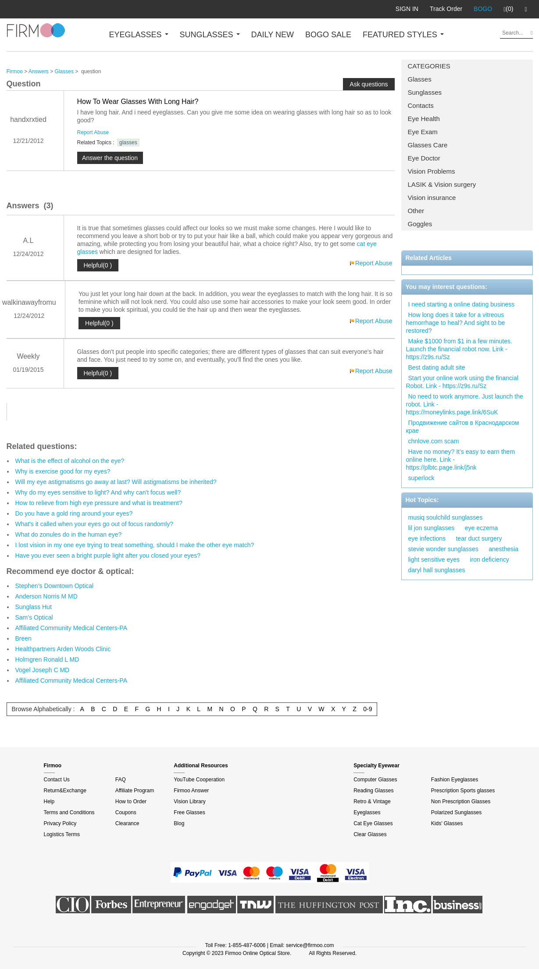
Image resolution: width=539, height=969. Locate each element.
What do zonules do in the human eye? (68, 534)
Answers (39, 71)
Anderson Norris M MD (46, 596)
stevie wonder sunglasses (443, 548)
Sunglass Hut (33, 606)
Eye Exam (423, 131)
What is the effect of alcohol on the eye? (70, 460)
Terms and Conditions (69, 812)
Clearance (127, 823)
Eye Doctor (424, 158)
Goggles (420, 224)
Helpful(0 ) (98, 265)
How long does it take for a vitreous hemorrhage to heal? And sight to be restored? (455, 322)
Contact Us (57, 780)
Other (416, 210)
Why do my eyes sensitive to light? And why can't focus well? (98, 492)
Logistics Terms (62, 834)
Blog (179, 823)
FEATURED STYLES (403, 34)
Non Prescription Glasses (460, 801)
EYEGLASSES (138, 34)
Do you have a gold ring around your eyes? (74, 513)
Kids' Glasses (447, 823)
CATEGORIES (429, 66)
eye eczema (481, 527)
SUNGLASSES (210, 34)
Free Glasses (189, 812)
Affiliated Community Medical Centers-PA (71, 627)
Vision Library (189, 801)
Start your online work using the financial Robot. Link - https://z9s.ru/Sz (462, 381)
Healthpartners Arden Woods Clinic (63, 648)
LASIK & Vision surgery (442, 184)
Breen (23, 638)
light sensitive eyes (434, 559)
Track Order (446, 8)
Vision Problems (431, 171)
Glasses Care (428, 145)
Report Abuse (93, 132)
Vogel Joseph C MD (42, 669)
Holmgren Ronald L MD (47, 659)
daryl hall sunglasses (436, 570)
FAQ (120, 780)
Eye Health (424, 118)
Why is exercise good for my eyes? (63, 471)
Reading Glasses (373, 790)
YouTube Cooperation (199, 780)
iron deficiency (489, 559)
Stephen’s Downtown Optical (54, 585)
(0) (508, 9)
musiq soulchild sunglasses (445, 517)
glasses (128, 142)
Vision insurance (432, 197)
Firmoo (15, 71)
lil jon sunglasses (431, 527)
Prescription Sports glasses (463, 790)
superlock (421, 477)
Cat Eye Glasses (373, 823)
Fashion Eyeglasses (454, 780)
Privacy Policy (60, 823)
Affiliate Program (134, 790)
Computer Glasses (375, 780)
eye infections (427, 538)
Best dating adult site (436, 367)
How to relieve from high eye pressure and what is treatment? (98, 502)
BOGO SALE (328, 34)
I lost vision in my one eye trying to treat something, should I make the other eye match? (134, 545)
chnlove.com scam (433, 441)
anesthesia (503, 548)
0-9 (367, 708)
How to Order (130, 801)
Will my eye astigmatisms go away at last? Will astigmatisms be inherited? (116, 481)
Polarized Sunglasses (456, 812)
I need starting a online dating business (461, 304)
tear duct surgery (479, 538)
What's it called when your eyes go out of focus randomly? (94, 523)
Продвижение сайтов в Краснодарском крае (462, 426)
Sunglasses (425, 92)
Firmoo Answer (191, 790)
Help (49, 801)
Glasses (420, 79)
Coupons (125, 812)
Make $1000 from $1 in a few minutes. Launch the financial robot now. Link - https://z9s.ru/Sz (459, 349)
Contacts (421, 105)
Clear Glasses (369, 834)
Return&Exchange (65, 790)
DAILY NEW (272, 34)
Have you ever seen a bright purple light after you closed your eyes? (108, 555)
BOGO (483, 8)
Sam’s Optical (34, 617)
